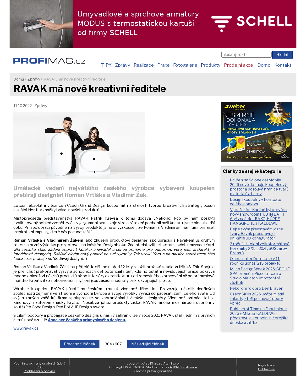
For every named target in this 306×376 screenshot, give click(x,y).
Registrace (266, 365)
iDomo (264, 65)
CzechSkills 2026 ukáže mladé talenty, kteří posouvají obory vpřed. (257, 298)
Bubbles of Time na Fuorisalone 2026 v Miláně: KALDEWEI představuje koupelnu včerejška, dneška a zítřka (259, 316)
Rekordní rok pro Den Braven (256, 288)
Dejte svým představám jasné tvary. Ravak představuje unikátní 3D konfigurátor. (256, 233)
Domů (18, 79)
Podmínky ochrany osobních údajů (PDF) (39, 365)
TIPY (106, 65)
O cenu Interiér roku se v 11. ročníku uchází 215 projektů (255, 261)
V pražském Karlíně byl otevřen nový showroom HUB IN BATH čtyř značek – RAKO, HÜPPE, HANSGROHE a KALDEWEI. (258, 216)
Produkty (210, 65)
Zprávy (122, 65)
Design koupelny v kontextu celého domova (255, 201)
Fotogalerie (185, 65)
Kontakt (282, 65)
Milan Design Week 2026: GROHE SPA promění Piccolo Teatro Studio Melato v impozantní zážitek (260, 276)
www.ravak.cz (25, 328)
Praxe (163, 65)
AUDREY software (183, 367)
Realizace (144, 65)
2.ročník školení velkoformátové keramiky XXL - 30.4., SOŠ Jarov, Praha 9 (260, 248)
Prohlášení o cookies (39, 371)
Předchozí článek (79, 344)
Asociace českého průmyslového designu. (87, 320)
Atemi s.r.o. (171, 363)
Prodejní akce (238, 65)
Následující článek (147, 344)
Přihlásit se (266, 369)
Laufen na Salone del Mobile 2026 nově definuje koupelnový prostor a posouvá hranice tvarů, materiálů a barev (259, 187)
